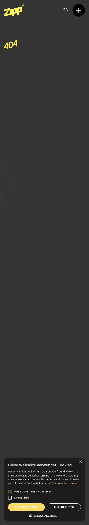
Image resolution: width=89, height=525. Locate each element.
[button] (78, 10)
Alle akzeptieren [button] (26, 507)
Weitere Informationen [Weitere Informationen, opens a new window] (65, 483)
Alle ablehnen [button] (64, 507)
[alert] (44, 489)
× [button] (80, 462)
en (65, 10)
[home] (14, 10)
